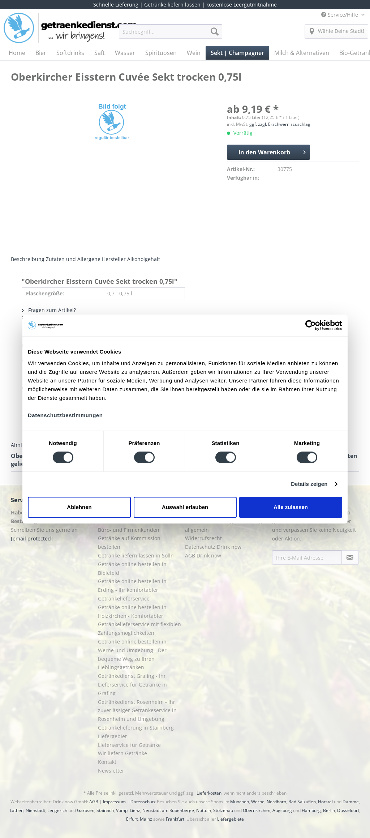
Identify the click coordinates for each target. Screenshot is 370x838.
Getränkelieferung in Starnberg (136, 727)
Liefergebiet (112, 736)
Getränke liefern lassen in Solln (136, 555)
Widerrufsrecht (203, 538)
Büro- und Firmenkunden (128, 529)
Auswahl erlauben (185, 507)
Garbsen (85, 810)
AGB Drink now (203, 555)
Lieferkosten (209, 793)
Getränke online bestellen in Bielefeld (132, 568)
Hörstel (325, 802)
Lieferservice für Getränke (129, 744)
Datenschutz (143, 802)
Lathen (16, 810)
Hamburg (311, 810)
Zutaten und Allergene (73, 259)
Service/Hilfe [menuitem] (340, 14)
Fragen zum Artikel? (49, 310)
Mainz (146, 819)
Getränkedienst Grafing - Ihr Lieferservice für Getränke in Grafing (132, 684)
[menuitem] (171, 35)
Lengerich (57, 810)
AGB (93, 802)
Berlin (329, 810)
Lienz (135, 810)
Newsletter (111, 770)
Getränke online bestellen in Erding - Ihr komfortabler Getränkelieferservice (132, 590)
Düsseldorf (348, 810)
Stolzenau (223, 810)
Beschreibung (27, 259)
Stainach (105, 810)
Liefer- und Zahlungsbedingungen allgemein (226, 525)
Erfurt (132, 819)
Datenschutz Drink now (213, 546)
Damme (351, 802)
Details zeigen (309, 484)
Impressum (114, 802)
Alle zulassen (291, 507)
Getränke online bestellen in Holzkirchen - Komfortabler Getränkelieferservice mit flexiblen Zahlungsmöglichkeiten (139, 620)
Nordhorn (276, 802)
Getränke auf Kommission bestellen (129, 542)
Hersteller (114, 259)
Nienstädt (35, 810)
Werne (257, 802)
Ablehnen (79, 507)
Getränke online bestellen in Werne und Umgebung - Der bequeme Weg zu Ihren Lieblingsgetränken (132, 654)
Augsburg (282, 810)
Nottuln (203, 810)
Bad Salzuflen (302, 802)
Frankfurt (175, 819)
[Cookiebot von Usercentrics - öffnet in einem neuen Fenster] (310, 325)
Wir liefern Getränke (122, 753)
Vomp (122, 810)
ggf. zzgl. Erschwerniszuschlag (279, 124)
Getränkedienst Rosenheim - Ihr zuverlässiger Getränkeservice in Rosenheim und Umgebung (137, 710)
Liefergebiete (230, 819)
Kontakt (107, 761)
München (239, 802)
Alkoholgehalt (143, 259)
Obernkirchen (256, 810)
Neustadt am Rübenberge (168, 810)
